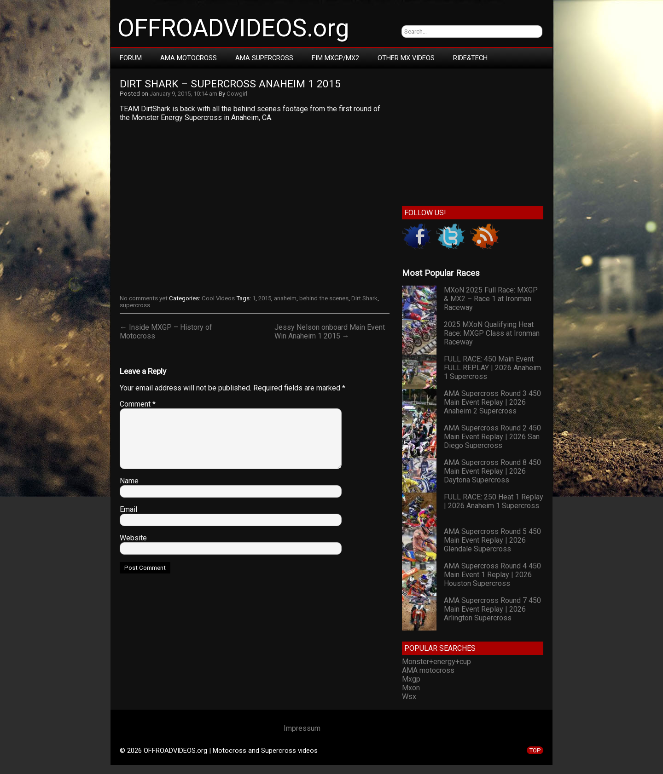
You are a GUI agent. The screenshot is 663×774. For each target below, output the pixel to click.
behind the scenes (324, 298)
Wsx (409, 696)
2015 (264, 298)
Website (133, 537)
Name (129, 480)
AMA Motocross (188, 58)
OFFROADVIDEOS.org (233, 28)
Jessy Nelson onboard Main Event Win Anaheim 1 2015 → (329, 331)
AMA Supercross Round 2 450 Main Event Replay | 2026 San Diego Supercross (492, 437)
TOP (535, 750)
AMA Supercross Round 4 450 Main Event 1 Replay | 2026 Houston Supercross (492, 575)
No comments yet (144, 298)
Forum (131, 58)
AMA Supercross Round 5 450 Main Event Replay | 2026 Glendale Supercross (492, 540)
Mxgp (411, 679)
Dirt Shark (364, 298)
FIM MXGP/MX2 (335, 58)
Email (128, 509)
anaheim (285, 298)
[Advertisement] (472, 135)
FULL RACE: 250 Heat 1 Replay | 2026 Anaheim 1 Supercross (493, 501)
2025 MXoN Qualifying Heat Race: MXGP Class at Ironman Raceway (492, 333)
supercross (135, 305)
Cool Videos (218, 298)
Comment (138, 404)
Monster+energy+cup (436, 661)
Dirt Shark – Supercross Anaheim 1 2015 (230, 84)
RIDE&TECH (470, 58)
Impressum (302, 728)
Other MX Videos (406, 58)
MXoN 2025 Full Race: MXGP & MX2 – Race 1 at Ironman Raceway (491, 299)
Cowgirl (237, 93)
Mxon (411, 687)
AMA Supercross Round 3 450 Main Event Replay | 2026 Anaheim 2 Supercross (492, 402)
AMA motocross (428, 670)
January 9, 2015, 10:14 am (183, 93)
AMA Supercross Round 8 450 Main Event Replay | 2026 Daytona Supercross (492, 471)
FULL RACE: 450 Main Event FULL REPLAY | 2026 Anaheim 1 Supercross (492, 368)
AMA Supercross (264, 58)
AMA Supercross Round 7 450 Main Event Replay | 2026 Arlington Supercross (492, 609)
